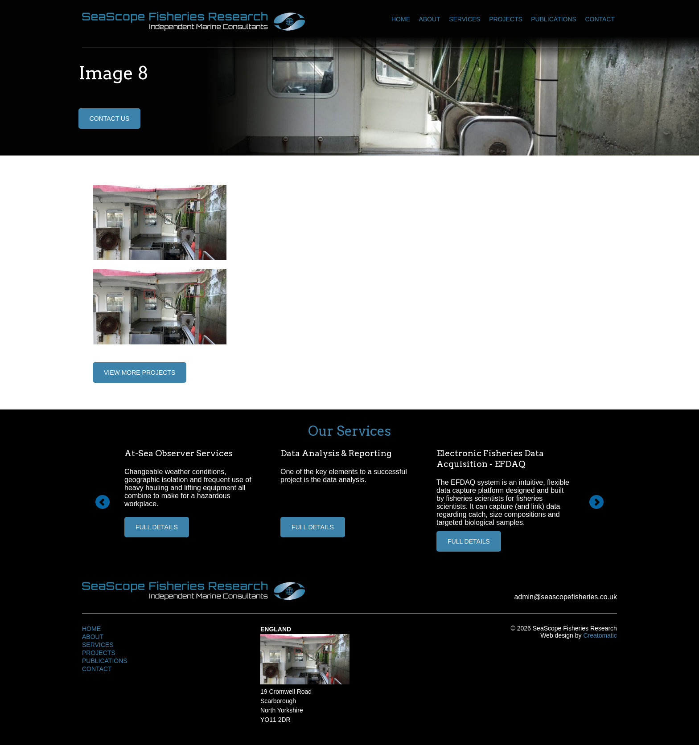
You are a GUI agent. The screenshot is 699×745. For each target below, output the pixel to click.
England (275, 629)
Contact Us (110, 118)
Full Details (157, 527)
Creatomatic (600, 635)
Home (400, 19)
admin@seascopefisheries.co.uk (565, 597)
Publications (553, 19)
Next (596, 502)
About (429, 19)
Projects (505, 19)
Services (465, 19)
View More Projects (139, 372)
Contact (600, 19)
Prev (102, 502)
